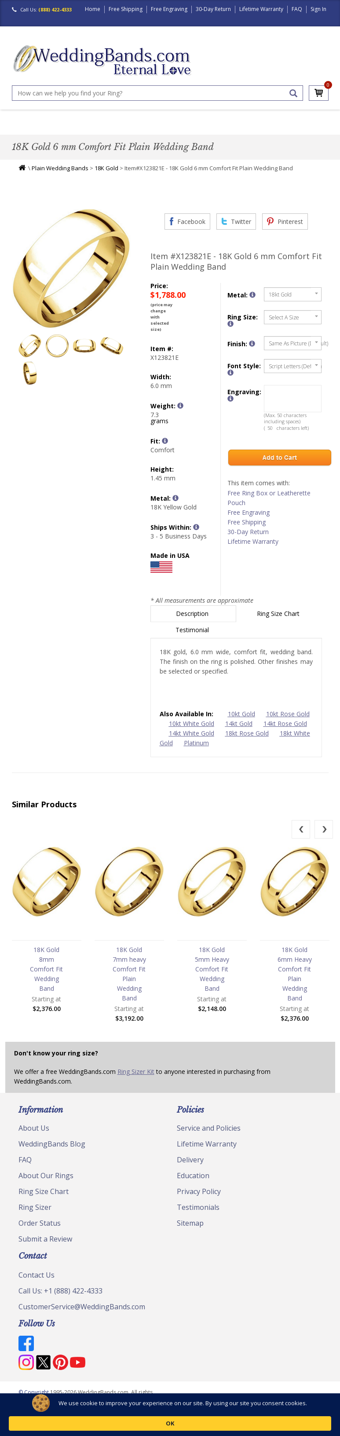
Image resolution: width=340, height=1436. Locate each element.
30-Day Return (213, 9)
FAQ (297, 9)
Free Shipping (126, 9)
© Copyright (34, 1400)
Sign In (318, 9)
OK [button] (300, 1419)
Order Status (39, 1231)
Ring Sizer (34, 1215)
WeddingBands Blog (51, 1152)
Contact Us (36, 1283)
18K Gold (106, 176)
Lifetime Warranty (261, 9)
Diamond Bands (147, 129)
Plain (109, 129)
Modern (190, 129)
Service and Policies (209, 1136)
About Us (33, 1136)
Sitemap (190, 1231)
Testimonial (193, 638)
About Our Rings (45, 1184)
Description (193, 622)
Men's (23, 129)
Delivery (190, 1168)
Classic (83, 129)
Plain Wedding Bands (60, 176)
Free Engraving (169, 9)
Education (193, 1184)
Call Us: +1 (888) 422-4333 (60, 1299)
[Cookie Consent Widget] (170, 1419)
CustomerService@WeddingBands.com (81, 1315)
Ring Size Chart (279, 622)
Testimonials (198, 1215)
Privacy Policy (199, 1200)
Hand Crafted (230, 129)
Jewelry (269, 129)
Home (92, 9)
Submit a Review (45, 1247)
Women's (52, 129)
